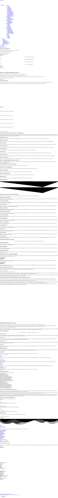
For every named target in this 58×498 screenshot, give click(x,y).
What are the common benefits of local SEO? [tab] (5, 378)
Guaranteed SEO (9, 10)
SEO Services (7, 5)
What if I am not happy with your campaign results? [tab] (6, 377)
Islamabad (8, 37)
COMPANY (2, 38)
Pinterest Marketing (9, 22)
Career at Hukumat (5, 43)
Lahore (8, 35)
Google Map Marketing (10, 13)
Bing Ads (8, 24)
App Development (9, 29)
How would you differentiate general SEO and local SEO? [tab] (7, 372)
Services (1, 466)
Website (1, 463)
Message (1, 471)
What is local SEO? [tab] (2, 373)
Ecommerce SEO (9, 9)
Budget (1, 467)
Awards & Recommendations (6, 42)
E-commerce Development (10, 33)
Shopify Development (10, 31)
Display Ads (8, 25)
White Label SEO (9, 17)
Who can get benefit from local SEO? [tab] (4, 374)
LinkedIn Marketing (9, 21)
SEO (2, 47)
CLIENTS (2, 44)
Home (0, 47)
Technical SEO (9, 8)
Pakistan (8, 34)
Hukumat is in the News (6, 41)
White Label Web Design (10, 19)
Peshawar (8, 36)
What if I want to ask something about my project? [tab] (6, 376)
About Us (4, 39)
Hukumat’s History (5, 40)
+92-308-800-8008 (2, 475)
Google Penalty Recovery (10, 14)
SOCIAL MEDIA (8, 20)
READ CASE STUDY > (3, 426)
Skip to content (2, 0)
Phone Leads (8, 26)
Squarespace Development (10, 32)
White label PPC (9, 18)
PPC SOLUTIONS (8, 23)
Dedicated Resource (9, 15)
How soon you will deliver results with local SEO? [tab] (6, 379)
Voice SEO (8, 7)
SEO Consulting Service (10, 11)
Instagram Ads (9, 27)
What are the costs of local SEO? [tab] (4, 375)
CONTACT (2, 45)
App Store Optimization (10, 12)
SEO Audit (8, 6)
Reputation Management (10, 16)
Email (1, 465)
